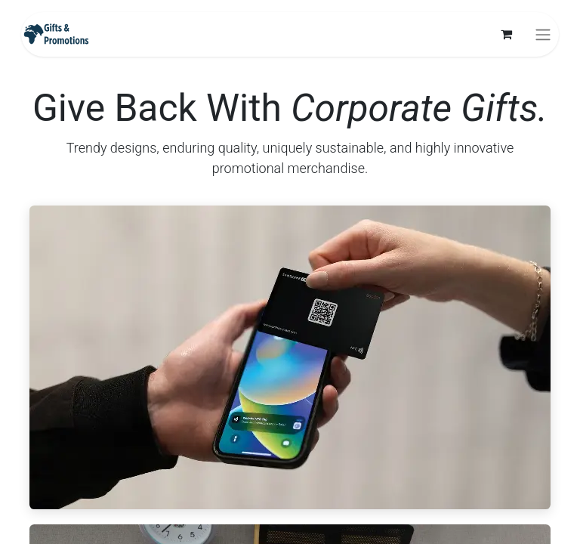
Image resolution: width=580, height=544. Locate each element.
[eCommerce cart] (506, 34)
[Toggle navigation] (543, 34)
